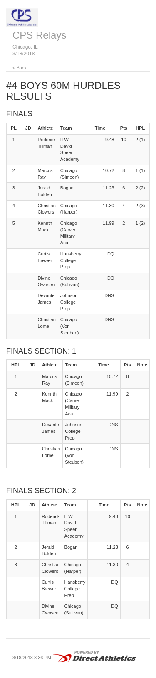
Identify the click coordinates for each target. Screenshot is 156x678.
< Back (19, 67)
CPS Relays (39, 35)
